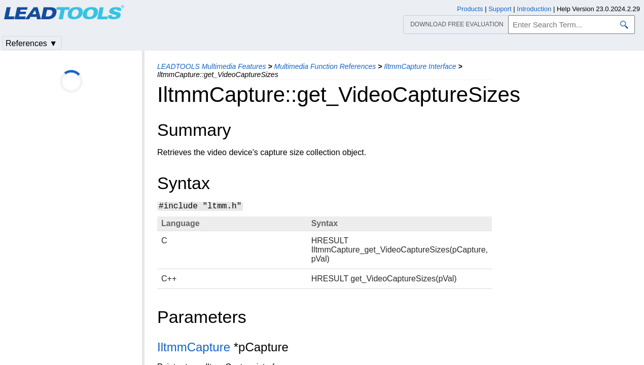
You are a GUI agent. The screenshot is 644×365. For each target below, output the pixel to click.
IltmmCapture (193, 347)
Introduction (534, 9)
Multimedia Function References (325, 66)
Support (500, 9)
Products (470, 9)
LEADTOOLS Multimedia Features (211, 66)
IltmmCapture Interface (420, 66)
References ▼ (31, 43)
